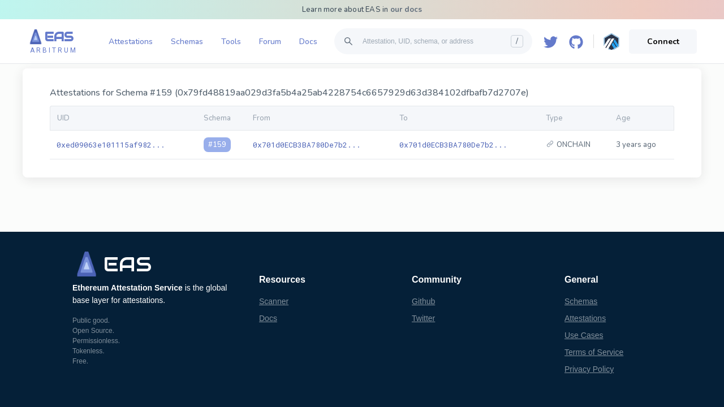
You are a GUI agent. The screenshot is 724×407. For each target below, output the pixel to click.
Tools (231, 41)
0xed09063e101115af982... (111, 145)
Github (423, 301)
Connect (663, 41)
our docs (406, 10)
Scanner (273, 301)
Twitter (423, 318)
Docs (308, 41)
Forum (270, 41)
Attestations (131, 41)
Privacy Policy (589, 369)
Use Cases (583, 335)
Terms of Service (593, 352)
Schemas (187, 41)
